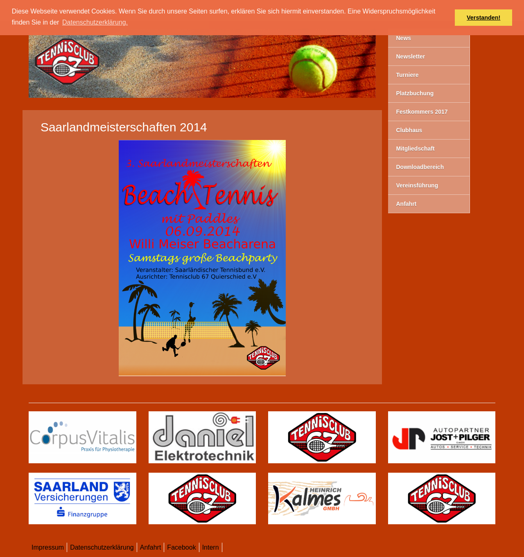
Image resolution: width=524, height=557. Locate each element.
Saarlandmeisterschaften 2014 (124, 127)
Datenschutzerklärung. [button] (95, 22)
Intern (210, 547)
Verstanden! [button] (483, 17)
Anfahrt (150, 547)
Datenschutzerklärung (102, 547)
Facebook (181, 547)
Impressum (48, 547)
